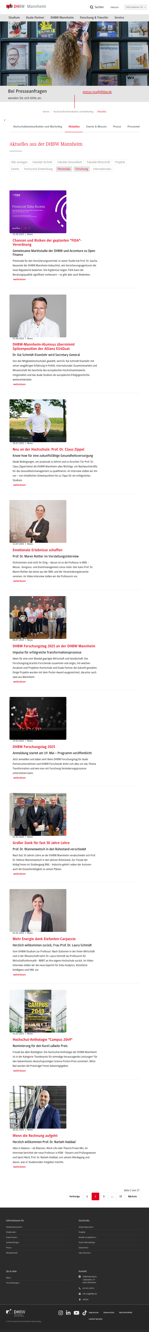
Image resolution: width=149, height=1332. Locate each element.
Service (119, 17)
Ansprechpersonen (86, 1227)
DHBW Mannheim (62, 17)
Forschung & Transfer (94, 17)
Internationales (102, 169)
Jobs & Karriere (85, 1253)
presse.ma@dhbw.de (97, 92)
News (8, 1278)
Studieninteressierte (14, 1227)
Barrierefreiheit (125, 1313)
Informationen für (136, 7)
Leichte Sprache (95, 1319)
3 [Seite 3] (103, 1196)
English (115, 7)
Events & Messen (83, 126)
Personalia (64, 169)
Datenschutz (108, 1313)
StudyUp (82, 1232)
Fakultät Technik (42, 162)
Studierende (11, 1232)
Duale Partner (35, 17)
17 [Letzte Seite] (120, 1196)
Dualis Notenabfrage (87, 1242)
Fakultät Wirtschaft (98, 162)
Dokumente (83, 1248)
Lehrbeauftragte (12, 1242)
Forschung (81, 169)
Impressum (93, 1313)
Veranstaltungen (12, 1283)
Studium (14, 17)
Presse (103, 126)
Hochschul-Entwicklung (38, 169)
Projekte (120, 162)
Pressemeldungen (124, 126)
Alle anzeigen (19, 162)
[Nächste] (132, 1196)
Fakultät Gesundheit (69, 162)
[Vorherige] (74, 1196)
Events (15, 169)
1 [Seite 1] (87, 1196)
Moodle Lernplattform (87, 1237)
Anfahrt (85, 1299)
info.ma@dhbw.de (90, 1294)
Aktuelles (60, 126)
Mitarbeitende (12, 1253)
